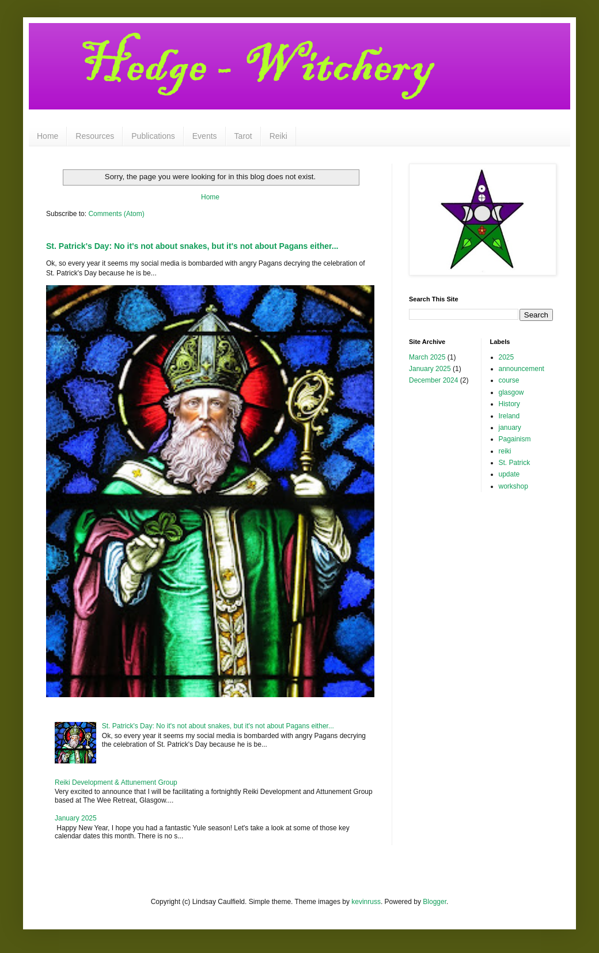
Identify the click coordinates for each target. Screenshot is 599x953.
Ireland (509, 416)
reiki (505, 451)
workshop (513, 486)
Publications (153, 136)
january (510, 427)
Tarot (243, 136)
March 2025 (427, 357)
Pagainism (515, 439)
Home (47, 136)
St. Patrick (514, 463)
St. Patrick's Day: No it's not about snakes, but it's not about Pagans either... (192, 246)
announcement (521, 369)
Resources (94, 136)
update (509, 474)
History (509, 404)
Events (204, 136)
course (509, 380)
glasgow (511, 392)
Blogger (434, 902)
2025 (506, 357)
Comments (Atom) (116, 214)
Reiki (278, 136)
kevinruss (366, 902)
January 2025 (76, 818)
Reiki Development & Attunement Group (116, 782)
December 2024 (433, 380)
